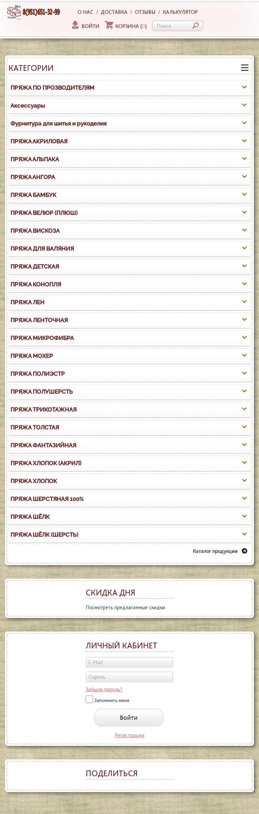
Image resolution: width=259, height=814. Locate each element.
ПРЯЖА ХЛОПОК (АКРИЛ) (45, 463)
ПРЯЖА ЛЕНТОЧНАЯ (39, 320)
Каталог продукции (220, 551)
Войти (85, 26)
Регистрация (129, 735)
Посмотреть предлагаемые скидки (125, 607)
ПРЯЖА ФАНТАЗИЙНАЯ (43, 445)
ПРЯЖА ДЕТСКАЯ (34, 266)
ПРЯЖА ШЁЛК (30, 516)
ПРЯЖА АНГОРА (32, 177)
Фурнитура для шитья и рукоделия (58, 123)
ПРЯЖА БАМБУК (33, 195)
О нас (85, 12)
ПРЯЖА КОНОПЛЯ (35, 284)
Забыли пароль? (104, 689)
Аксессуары (27, 105)
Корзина (126, 26)
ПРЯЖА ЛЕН (27, 302)
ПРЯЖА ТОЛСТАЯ (34, 427)
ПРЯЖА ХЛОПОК (33, 481)
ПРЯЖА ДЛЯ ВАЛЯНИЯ (42, 248)
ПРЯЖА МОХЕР (31, 356)
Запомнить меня (111, 700)
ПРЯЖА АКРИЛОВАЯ (38, 141)
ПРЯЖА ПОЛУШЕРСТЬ (41, 391)
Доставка (114, 12)
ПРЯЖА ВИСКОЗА (35, 230)
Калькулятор (180, 12)
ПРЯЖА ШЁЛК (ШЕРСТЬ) (44, 534)
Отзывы (145, 12)
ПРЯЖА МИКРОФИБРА (42, 338)
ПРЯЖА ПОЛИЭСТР (37, 373)
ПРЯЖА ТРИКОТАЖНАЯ (43, 409)
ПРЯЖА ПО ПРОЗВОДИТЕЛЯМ (52, 87)
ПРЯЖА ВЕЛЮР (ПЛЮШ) (44, 212)
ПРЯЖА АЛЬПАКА (34, 159)
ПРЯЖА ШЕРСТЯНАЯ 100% (47, 499)
